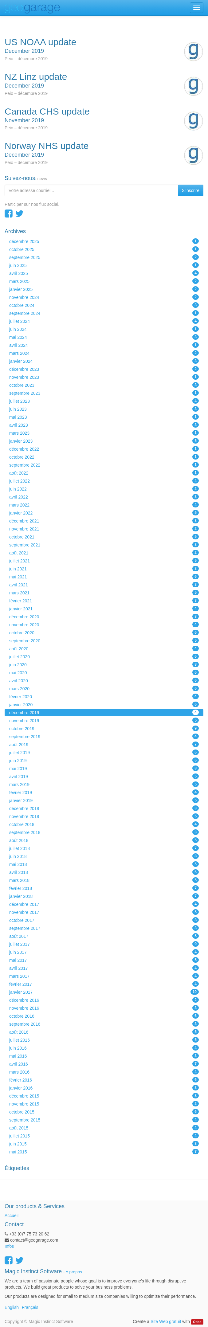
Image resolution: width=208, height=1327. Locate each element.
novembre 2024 (104, 297)
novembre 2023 (104, 377)
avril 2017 (104, 968)
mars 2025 (104, 281)
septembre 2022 (104, 465)
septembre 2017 (104, 928)
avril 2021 (104, 584)
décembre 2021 (104, 520)
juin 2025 (104, 265)
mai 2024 (104, 337)
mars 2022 (104, 504)
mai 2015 (104, 1151)
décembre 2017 (104, 904)
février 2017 (104, 984)
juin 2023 (104, 409)
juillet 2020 (104, 656)
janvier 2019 (104, 800)
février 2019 (104, 792)
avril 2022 (104, 496)
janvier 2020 (104, 704)
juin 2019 (104, 760)
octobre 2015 (104, 1111)
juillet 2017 (104, 944)
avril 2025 (104, 273)
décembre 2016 (104, 1000)
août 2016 (104, 1032)
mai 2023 (104, 417)
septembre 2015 (104, 1119)
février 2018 (104, 888)
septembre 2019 (104, 736)
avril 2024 (104, 345)
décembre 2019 (104, 712)
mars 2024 (104, 353)
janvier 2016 (104, 1087)
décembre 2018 (104, 808)
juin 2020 (104, 664)
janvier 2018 (104, 896)
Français (30, 1307)
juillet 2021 (104, 560)
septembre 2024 (104, 313)
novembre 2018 (104, 816)
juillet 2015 (104, 1135)
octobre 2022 (104, 457)
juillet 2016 (104, 1040)
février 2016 (104, 1079)
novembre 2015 (104, 1103)
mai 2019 (104, 768)
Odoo (197, 1322)
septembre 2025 (104, 257)
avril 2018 (104, 872)
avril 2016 (104, 1064)
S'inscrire (190, 190)
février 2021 (104, 600)
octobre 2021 (104, 536)
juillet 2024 (104, 321)
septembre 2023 (104, 393)
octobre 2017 (104, 920)
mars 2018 (104, 880)
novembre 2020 (104, 624)
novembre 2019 (104, 720)
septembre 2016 (104, 1024)
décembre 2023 (104, 369)
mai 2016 (104, 1056)
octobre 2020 (104, 632)
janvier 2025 (104, 289)
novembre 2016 (104, 1008)
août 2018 (104, 840)
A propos (74, 1272)
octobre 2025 (104, 249)
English (12, 1307)
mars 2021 (104, 592)
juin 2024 (104, 329)
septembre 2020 (104, 640)
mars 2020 (104, 688)
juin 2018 (104, 856)
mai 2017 (104, 960)
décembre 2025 (104, 241)
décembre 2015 (104, 1095)
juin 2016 (104, 1048)
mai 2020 (104, 672)
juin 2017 (104, 952)
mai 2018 (104, 864)
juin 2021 (104, 568)
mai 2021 (104, 576)
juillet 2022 (104, 480)
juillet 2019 (104, 752)
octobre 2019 (104, 728)
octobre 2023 (104, 385)
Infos (9, 1246)
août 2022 (104, 473)
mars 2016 (104, 1072)
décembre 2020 (104, 616)
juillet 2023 (104, 401)
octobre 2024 (104, 305)
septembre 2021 (104, 544)
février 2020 (104, 696)
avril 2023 (104, 425)
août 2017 (104, 936)
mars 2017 (104, 976)
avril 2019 (104, 776)
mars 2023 (104, 433)
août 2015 (104, 1127)
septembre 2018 (104, 832)
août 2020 (104, 648)
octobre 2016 (104, 1016)
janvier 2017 (104, 992)
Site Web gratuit (166, 1321)
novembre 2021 (104, 528)
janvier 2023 (104, 441)
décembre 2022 (104, 449)
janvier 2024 (104, 361)
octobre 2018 (104, 824)
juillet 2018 (104, 848)
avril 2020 (104, 680)
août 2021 (104, 552)
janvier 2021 (104, 608)
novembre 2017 (104, 912)
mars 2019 (104, 784)
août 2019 (104, 744)
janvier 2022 (104, 512)
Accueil (11, 1215)
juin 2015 (104, 1143)
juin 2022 (104, 488)
